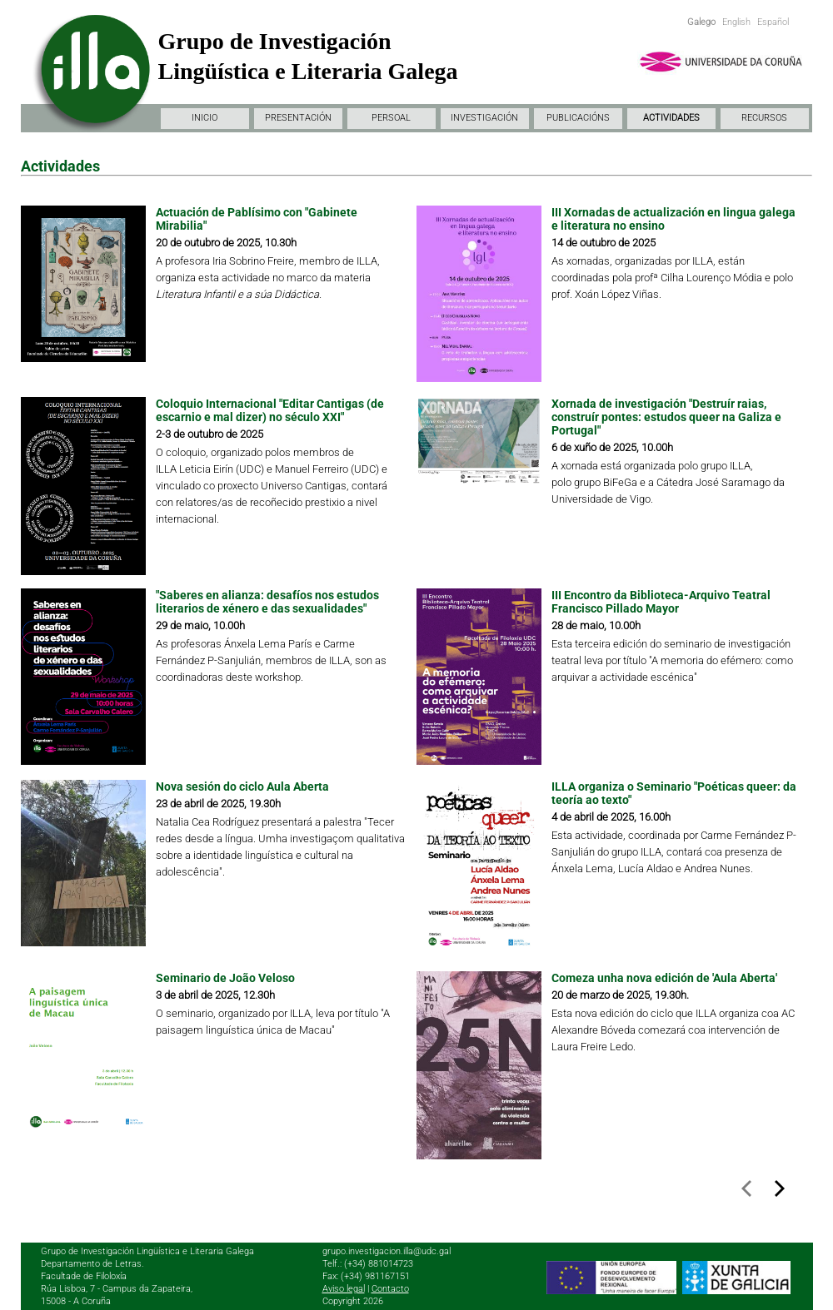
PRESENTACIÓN (298, 117)
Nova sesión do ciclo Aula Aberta (242, 786)
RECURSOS (764, 117)
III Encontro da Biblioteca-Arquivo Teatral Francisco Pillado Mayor (661, 601)
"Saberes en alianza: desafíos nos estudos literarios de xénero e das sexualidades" (267, 601)
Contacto (390, 1288)
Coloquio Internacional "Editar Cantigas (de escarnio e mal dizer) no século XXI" (270, 410)
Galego (701, 22)
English (736, 22)
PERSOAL (391, 117)
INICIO (204, 117)
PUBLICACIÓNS (578, 117)
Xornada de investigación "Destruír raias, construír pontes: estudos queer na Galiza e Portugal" (666, 417)
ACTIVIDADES (671, 117)
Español (773, 22)
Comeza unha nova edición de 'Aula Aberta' (664, 978)
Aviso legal (343, 1288)
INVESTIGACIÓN (484, 117)
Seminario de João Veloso (225, 978)
